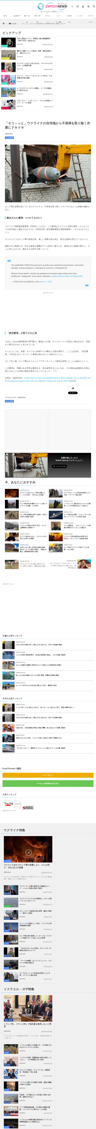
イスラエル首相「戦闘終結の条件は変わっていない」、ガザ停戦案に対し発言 (79, 897)
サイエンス (48, 19)
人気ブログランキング (9, 773)
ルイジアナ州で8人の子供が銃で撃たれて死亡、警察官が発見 (36, 648)
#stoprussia (56, 239)
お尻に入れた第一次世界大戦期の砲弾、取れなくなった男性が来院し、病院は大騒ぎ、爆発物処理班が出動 (33, 512)
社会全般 (16, 16)
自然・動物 (37, 19)
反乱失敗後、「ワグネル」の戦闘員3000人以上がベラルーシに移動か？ (15, 1019)
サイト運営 (31, 1049)
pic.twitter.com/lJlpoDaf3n (72, 239)
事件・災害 (4, 46)
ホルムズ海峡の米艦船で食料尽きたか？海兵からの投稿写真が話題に (39, 628)
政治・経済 (26, 19)
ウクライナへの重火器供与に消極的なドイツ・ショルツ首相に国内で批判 (79, 801)
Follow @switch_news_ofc (76, 430)
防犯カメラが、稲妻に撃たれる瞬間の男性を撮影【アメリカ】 (15, 991)
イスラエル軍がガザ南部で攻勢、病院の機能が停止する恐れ (79, 921)
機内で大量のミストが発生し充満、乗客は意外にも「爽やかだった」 (79, 40)
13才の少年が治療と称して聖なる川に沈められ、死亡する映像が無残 (39, 607)
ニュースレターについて (78, 1049)
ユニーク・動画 (58, 19)
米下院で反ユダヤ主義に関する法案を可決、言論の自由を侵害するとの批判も (79, 946)
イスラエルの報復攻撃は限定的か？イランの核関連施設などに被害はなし (32, 946)
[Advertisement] (48, 274)
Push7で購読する (48, 738)
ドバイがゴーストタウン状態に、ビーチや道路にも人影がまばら (30, 64)
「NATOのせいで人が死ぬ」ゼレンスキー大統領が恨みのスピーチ (78, 849)
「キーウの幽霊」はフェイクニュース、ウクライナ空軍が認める (32, 862)
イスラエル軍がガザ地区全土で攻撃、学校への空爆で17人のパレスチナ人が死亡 (15, 977)
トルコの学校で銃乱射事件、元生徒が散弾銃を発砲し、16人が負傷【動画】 (41, 618)
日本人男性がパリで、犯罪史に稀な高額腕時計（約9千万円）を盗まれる (30, 40)
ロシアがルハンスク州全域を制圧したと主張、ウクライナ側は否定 (79, 862)
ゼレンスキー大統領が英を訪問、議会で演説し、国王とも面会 (79, 824)
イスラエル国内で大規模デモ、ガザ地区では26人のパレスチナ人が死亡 (79, 883)
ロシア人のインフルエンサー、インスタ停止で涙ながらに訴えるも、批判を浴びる (63, 528)
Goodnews (69, 19)
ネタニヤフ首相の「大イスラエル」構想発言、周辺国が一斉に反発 (79, 908)
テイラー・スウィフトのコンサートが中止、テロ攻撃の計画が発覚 (79, 52)
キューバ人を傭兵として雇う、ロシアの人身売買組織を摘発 (79, 837)
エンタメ (80, 16)
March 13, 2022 (45, 244)
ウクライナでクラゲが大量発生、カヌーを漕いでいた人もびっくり (79, 812)
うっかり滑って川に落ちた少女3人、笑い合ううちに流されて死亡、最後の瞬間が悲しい (45, 670)
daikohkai (69, 44)
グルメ (3, 58)
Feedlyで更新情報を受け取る (48, 746)
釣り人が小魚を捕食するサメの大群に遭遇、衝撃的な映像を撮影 (37, 638)
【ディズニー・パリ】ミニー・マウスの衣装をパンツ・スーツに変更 (79, 64)
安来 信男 (20, 44)
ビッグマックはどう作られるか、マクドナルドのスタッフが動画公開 (30, 52)
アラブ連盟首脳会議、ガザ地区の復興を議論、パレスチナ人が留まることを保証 (79, 934)
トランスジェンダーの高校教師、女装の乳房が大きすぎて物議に (15, 1033)
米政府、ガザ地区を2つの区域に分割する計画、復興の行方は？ (31, 933)
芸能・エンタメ (54, 70)
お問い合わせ (62, 1049)
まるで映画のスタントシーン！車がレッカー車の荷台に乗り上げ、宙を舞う (15, 1005)
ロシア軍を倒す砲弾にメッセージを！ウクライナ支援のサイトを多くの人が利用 (32, 850)
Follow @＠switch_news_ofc (48, 978)
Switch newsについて (16, 1049)
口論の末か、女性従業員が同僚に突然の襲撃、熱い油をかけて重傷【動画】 (41, 690)
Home (5, 16)
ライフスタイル (90, 19)
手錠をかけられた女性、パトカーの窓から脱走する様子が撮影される (39, 701)
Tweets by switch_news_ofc (48, 970)
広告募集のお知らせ (48, 1052)
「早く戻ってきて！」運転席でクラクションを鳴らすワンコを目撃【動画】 (41, 711)
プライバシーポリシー (46, 1049)
